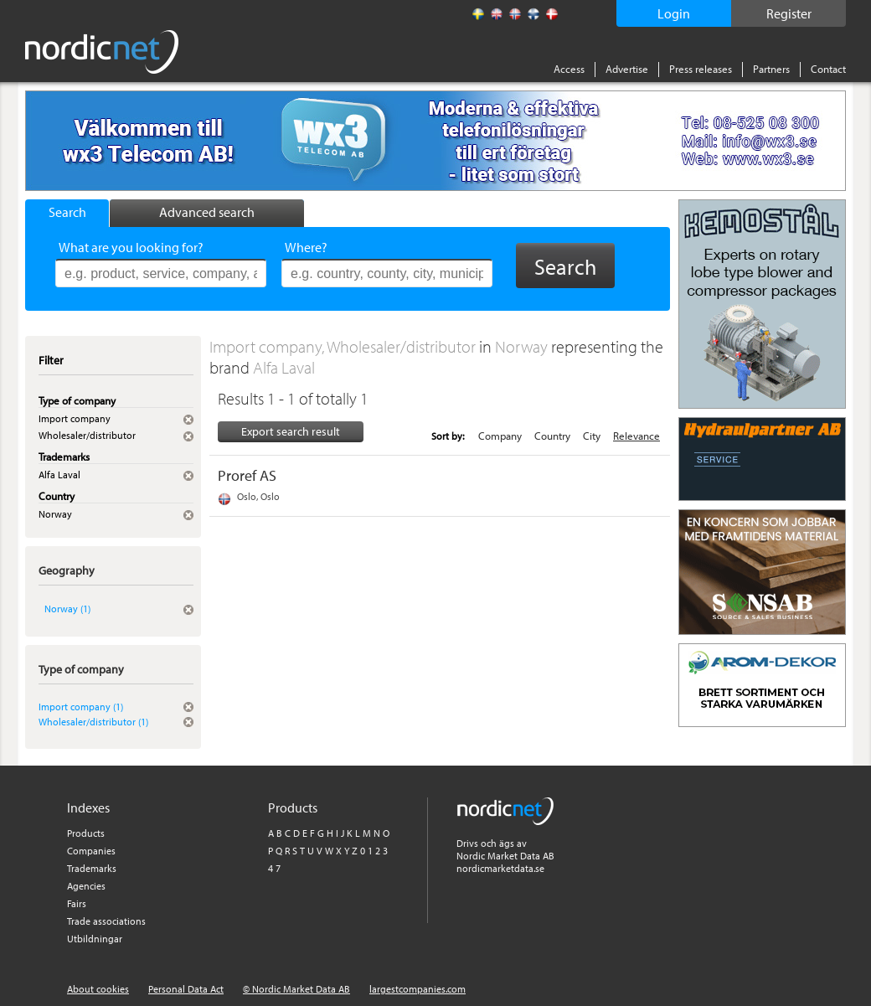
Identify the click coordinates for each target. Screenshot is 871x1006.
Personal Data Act (186, 989)
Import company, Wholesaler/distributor (344, 346)
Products (86, 833)
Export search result (290, 431)
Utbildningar (94, 938)
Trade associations (106, 921)
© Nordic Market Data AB (296, 989)
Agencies (86, 886)
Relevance (636, 435)
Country (552, 435)
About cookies (98, 989)
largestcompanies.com (417, 989)
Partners (771, 68)
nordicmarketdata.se (500, 868)
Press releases (700, 68)
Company (500, 435)
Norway (523, 346)
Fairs (76, 903)
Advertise (627, 68)
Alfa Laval (284, 367)
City (591, 435)
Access (569, 68)
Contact (828, 68)
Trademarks (91, 868)
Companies (91, 850)
